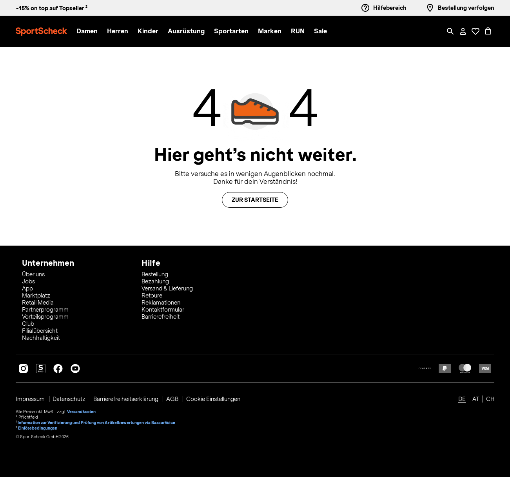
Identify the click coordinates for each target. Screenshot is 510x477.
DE (462, 399)
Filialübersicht (40, 331)
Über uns (33, 274)
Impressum (31, 399)
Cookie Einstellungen (213, 399)
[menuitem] (91, 31)
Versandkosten (81, 411)
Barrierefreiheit (161, 317)
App (27, 288)
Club (28, 324)
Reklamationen (161, 302)
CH (490, 399)
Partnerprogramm (45, 310)
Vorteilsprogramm (45, 317)
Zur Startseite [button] (255, 200)
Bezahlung (155, 281)
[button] (87, 31)
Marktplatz (36, 295)
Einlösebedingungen (37, 428)
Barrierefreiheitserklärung (126, 399)
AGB (173, 399)
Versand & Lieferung (167, 288)
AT (475, 399)
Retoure (152, 295)
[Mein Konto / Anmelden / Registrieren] (463, 31)
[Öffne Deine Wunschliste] (475, 31)
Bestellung (155, 274)
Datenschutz (70, 399)
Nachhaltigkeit (41, 338)
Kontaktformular (163, 310)
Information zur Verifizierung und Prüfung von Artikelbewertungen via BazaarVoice (96, 422)
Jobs (28, 281)
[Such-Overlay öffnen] (450, 31)
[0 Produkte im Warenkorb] (488, 31)
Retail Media (38, 302)
